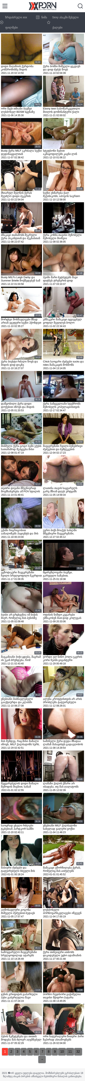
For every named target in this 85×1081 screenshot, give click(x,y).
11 (70, 1051)
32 (78, 1051)
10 (62, 1051)
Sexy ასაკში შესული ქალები (63, 22)
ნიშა (41, 17)
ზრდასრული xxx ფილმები (13, 22)
